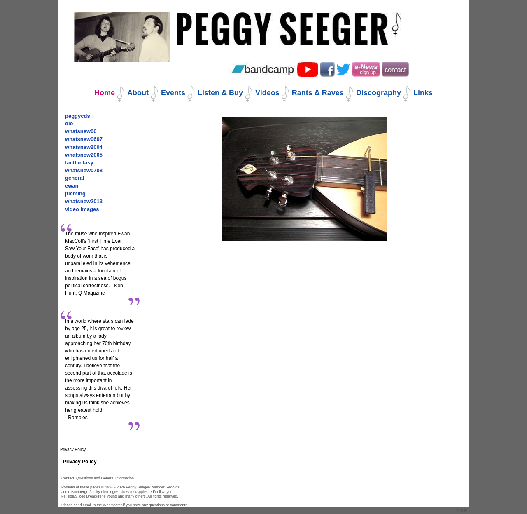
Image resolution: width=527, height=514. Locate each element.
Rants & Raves (318, 93)
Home (104, 93)
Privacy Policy (79, 462)
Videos (267, 93)
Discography (378, 93)
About (138, 93)
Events (173, 93)
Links (423, 93)
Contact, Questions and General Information (97, 478)
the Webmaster (109, 505)
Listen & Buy (220, 93)
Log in (462, 510)
